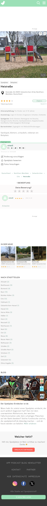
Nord (2, 329)
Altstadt (3, 282)
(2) (8, 282)
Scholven (4, 353)
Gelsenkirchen (37, 173)
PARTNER (31, 469)
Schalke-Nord (6, 350)
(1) (9, 302)
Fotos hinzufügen (11, 164)
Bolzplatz (14, 82)
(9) (11, 285)
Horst (3, 319)
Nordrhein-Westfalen (21, 173)
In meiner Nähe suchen (23, 497)
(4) (9, 288)
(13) (6, 292)
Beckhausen (5, 285)
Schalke (4, 346)
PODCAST (16, 462)
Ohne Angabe (6, 363)
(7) (9, 353)
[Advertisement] (24, 227)
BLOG (24, 462)
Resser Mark (5, 339)
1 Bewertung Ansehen (7, 104)
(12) (5, 299)
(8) (7, 336)
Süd (2, 356)
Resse (3, 336)
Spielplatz (4, 82)
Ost (2, 333)
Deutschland (6, 173)
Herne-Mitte (5, 312)
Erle (18, 176)
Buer (2, 292)
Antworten (6, 206)
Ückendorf (4, 360)
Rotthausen (5, 343)
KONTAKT (16, 469)
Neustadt (4, 322)
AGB (9, 476)
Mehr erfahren (30, 423)
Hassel (3, 309)
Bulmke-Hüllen (6, 295)
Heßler (3, 316)
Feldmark (4, 302)
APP (8, 462)
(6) (7, 309)
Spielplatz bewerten (12, 160)
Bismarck (4, 288)
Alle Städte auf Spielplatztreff (23, 491)
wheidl (10, 145)
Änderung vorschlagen (14, 156)
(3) (13, 295)
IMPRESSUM (34, 476)
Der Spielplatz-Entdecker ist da (14, 403)
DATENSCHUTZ (19, 476)
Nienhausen (5, 326)
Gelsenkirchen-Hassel (9, 305)
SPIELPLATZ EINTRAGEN (23, 450)
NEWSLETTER (34, 462)
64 (16, 148)
